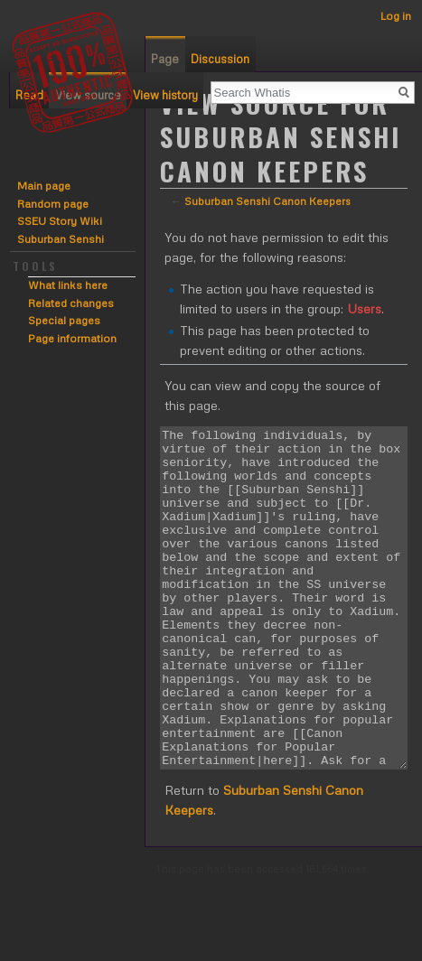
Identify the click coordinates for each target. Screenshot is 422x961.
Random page (53, 203)
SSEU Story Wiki (59, 221)
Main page (43, 185)
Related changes (71, 303)
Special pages (64, 320)
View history (165, 95)
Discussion (220, 58)
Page (165, 58)
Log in (395, 16)
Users (364, 308)
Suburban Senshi (60, 239)
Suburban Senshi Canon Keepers (267, 201)
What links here (68, 285)
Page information (72, 338)
